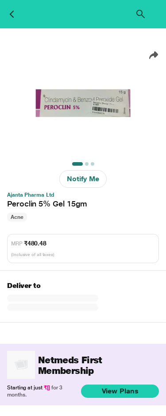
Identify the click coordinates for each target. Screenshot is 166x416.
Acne (17, 217)
